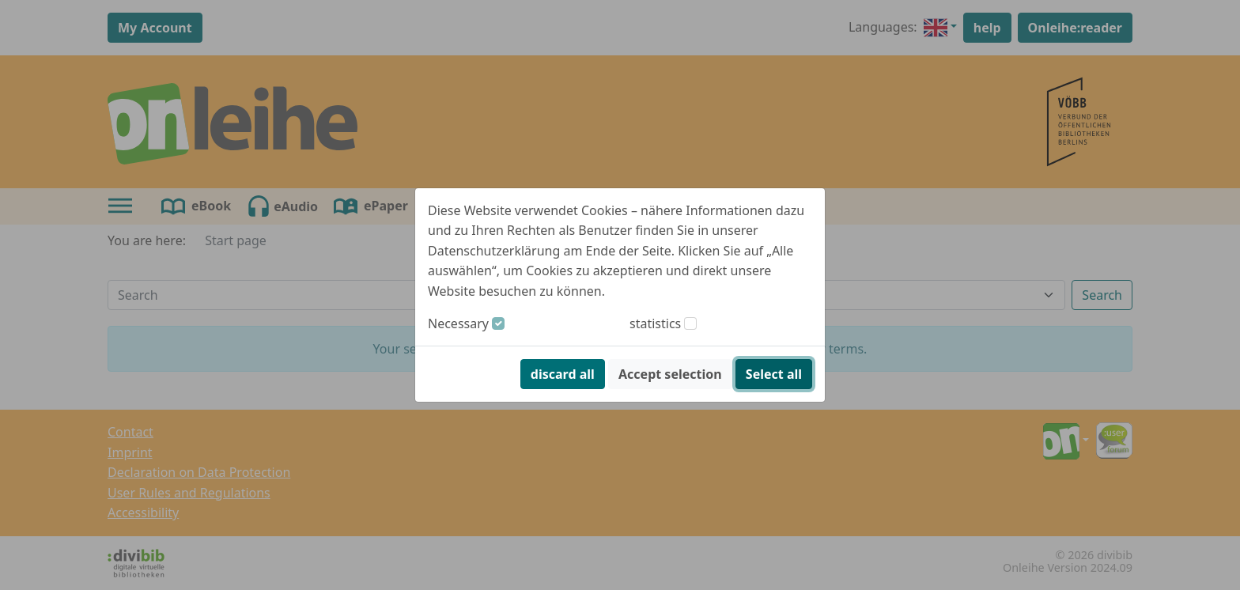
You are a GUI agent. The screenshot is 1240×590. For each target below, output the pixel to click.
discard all (563, 374)
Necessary (458, 323)
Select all (774, 374)
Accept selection (670, 374)
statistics (655, 323)
